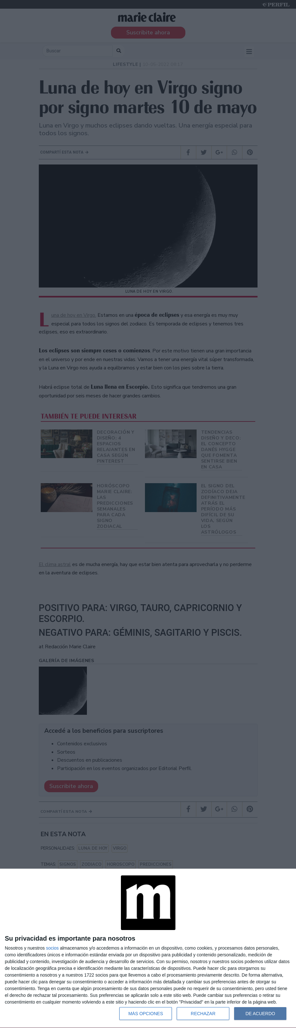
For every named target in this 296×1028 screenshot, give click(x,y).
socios (52, 948)
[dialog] (148, 948)
